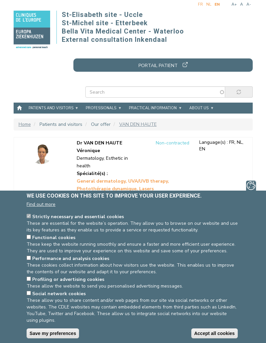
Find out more (41, 204)
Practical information (153, 108)
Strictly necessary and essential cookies (78, 217)
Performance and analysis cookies (70, 258)
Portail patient (158, 65)
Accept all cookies (214, 333)
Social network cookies (59, 294)
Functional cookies (53, 237)
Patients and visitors (51, 108)
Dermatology (90, 158)
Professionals (101, 108)
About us (199, 108)
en (217, 4)
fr (200, 4)
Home (19, 108)
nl (208, 4)
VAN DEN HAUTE (138, 124)
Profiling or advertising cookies (68, 279)
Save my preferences (53, 333)
